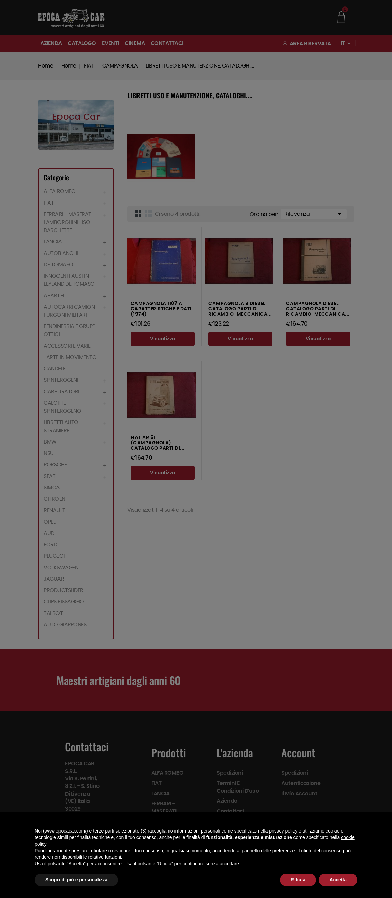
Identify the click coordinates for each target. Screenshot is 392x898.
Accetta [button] (338, 879)
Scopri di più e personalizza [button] (76, 879)
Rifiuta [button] (298, 879)
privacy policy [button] (283, 831)
